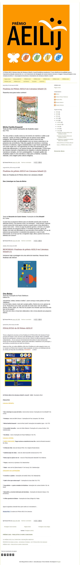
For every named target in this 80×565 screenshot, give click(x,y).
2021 (57, 118)
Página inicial (7, 79)
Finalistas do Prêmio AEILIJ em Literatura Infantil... (64, 133)
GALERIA (34, 81)
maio (58, 126)
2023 (57, 114)
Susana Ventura (60, 105)
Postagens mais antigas (44, 526)
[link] (31, 349)
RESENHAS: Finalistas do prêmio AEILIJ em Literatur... (65, 140)
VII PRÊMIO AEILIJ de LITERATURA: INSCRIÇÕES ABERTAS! (18, 539)
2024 (57, 112)
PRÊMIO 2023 (27, 79)
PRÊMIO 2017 (17, 81)
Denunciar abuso (59, 151)
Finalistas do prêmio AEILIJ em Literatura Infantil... (64, 136)
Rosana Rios (59, 99)
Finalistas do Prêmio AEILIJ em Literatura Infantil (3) (24, 89)
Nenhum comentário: (26, 162)
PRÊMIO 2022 (37, 79)
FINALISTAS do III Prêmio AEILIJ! (17, 328)
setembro (59, 124)
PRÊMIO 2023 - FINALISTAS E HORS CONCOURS (17, 534)
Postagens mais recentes (10, 526)
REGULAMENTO (17, 79)
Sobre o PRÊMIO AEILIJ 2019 (64, 145)
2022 (57, 116)
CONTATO (42, 81)
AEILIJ (57, 94)
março (58, 130)
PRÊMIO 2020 (56, 79)
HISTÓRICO (26, 81)
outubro (59, 122)
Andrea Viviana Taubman (62, 97)
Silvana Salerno (59, 102)
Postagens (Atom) (29, 530)
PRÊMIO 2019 (65, 79)
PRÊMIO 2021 (46, 79)
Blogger (58, 561)
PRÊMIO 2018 (7, 81)
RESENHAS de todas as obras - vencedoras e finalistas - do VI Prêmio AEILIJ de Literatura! (25, 542)
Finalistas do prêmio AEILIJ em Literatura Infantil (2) (24, 171)
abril (58, 128)
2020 (57, 120)
